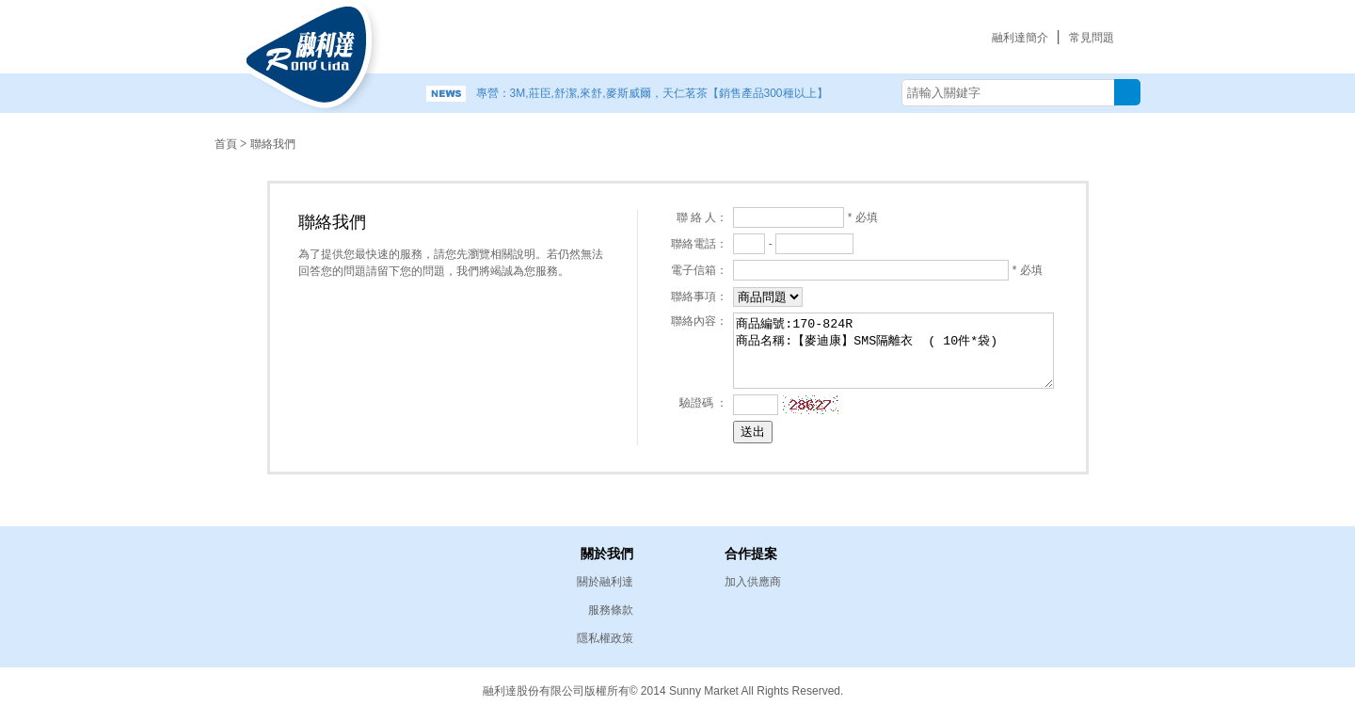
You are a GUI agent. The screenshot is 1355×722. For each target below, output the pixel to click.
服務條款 (610, 610)
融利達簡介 (1020, 37)
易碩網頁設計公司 (1044, 689)
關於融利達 (605, 581)
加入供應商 (753, 581)
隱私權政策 (605, 638)
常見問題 (1091, 37)
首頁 (226, 144)
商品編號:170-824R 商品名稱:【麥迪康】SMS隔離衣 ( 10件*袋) (900, 350)
